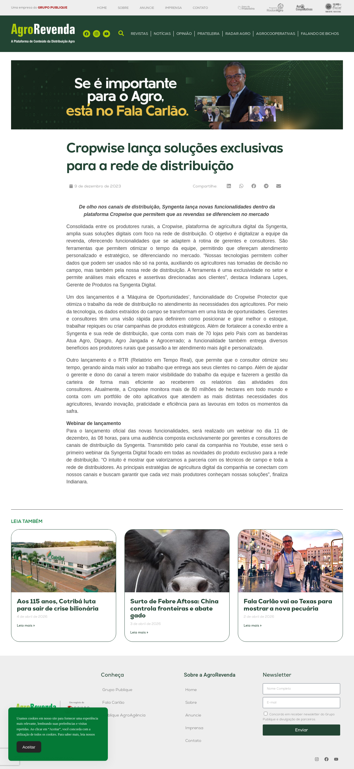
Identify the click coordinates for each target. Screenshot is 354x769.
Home (102, 8)
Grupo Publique (117, 689)
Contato (200, 8)
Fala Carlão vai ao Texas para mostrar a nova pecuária (288, 604)
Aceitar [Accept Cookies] (28, 749)
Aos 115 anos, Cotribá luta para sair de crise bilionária (57, 604)
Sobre (123, 8)
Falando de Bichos (320, 33)
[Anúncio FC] (177, 128)
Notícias (162, 33)
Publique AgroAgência (123, 715)
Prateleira (208, 33)
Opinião (184, 33)
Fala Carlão (113, 702)
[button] (229, 186)
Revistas (139, 33)
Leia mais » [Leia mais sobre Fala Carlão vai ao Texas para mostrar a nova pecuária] (253, 625)
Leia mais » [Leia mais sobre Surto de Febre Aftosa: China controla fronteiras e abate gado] (139, 632)
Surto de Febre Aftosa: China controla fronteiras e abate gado (174, 608)
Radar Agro (237, 33)
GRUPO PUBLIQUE (52, 7)
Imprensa (173, 8)
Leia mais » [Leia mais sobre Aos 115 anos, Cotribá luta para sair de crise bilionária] (26, 625)
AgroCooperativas (275, 33)
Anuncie (147, 8)
